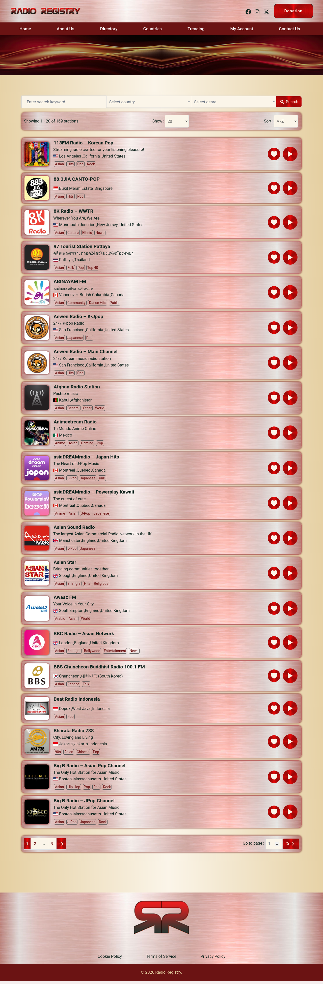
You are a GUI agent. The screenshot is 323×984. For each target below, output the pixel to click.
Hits (70, 164)
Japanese (75, 339)
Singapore (103, 189)
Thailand (82, 260)
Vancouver (68, 296)
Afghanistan (82, 401)
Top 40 (92, 268)
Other (87, 409)
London (66, 645)
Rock (91, 164)
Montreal (67, 472)
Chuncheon (69, 679)
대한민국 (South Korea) (102, 679)
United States (113, 157)
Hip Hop (73, 790)
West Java (81, 711)
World (99, 409)
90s (58, 754)
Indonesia (101, 711)
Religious (101, 586)
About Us (65, 28)
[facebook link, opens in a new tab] (248, 11)
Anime (60, 445)
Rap (96, 790)
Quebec (83, 472)
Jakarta (66, 747)
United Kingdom (112, 543)
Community (76, 303)
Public (115, 303)
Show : (157, 121)
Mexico (65, 437)
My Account (241, 28)
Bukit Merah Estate (76, 189)
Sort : (267, 121)
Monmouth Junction (77, 225)
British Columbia (94, 296)
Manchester (69, 543)
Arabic (60, 621)
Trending (195, 28)
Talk (86, 687)
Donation (293, 11)
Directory (109, 28)
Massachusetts (87, 782)
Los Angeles (70, 157)
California (91, 157)
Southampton (71, 613)
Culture (73, 233)
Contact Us (289, 28)
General (73, 409)
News (99, 233)
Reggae (73, 687)
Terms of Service (161, 959)
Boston (65, 782)
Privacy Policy (213, 959)
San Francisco (71, 331)
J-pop (71, 480)
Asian (59, 164)
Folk (70, 268)
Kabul (64, 401)
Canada (117, 296)
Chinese (83, 754)
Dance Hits (97, 303)
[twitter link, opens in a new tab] (266, 11)
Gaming (87, 445)
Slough (65, 578)
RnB (102, 480)
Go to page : (253, 846)
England (89, 543)
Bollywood (92, 653)
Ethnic (87, 233)
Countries (152, 28)
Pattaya (66, 260)
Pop (80, 164)
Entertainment (115, 653)
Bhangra (73, 586)
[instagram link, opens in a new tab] (257, 11)
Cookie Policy (110, 959)
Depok (64, 711)
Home (25, 28)
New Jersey (107, 225)
